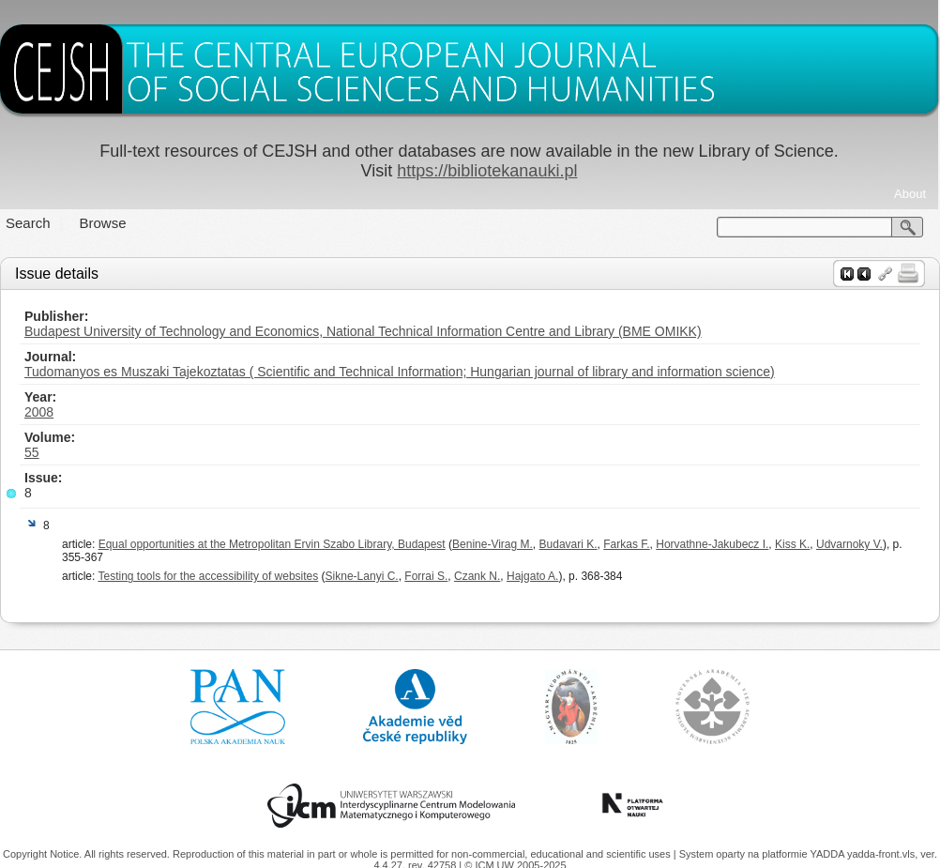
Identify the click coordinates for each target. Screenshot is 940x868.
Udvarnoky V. (849, 544)
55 (31, 452)
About (910, 194)
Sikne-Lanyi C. (362, 576)
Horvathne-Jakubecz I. (712, 544)
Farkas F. (626, 544)
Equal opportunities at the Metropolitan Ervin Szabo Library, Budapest (272, 544)
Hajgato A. (532, 576)
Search (28, 223)
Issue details (57, 274)
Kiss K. (792, 544)
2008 (38, 411)
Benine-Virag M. (492, 544)
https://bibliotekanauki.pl (487, 170)
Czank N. (477, 576)
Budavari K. (568, 544)
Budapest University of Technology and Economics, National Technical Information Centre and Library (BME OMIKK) (363, 331)
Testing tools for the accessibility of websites (208, 576)
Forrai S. (425, 576)
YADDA (828, 854)
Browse (103, 223)
